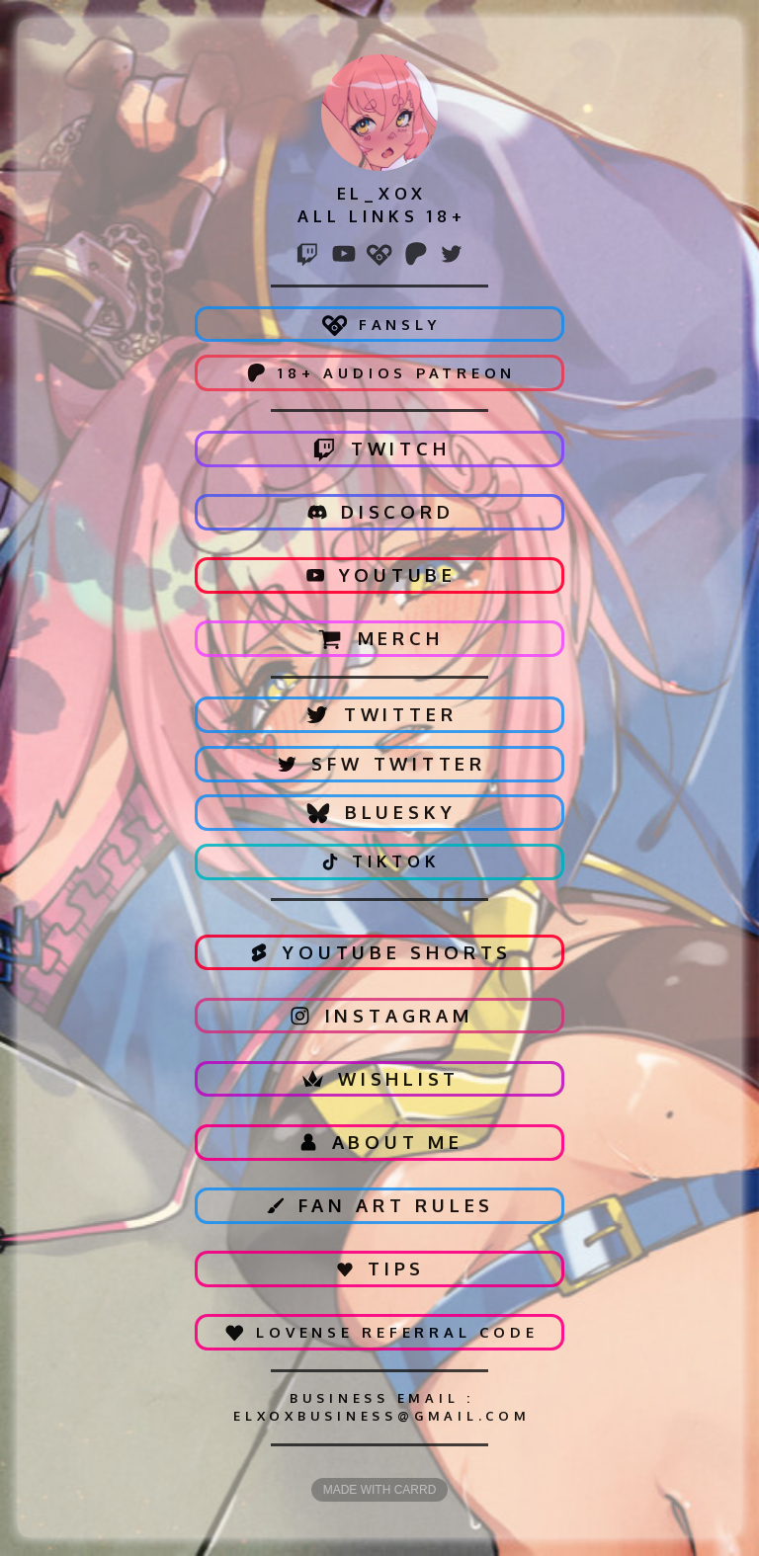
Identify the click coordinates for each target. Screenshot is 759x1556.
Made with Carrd (380, 1490)
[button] (307, 254)
